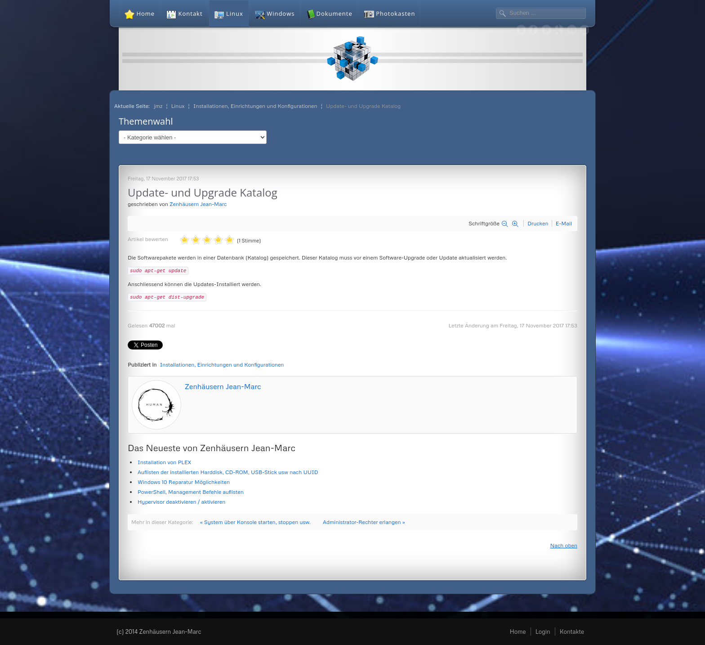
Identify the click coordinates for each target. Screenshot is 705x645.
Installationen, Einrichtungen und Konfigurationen (222, 364)
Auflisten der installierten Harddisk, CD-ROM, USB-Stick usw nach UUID (228, 472)
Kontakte (572, 631)
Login (542, 631)
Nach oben (563, 545)
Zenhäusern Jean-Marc (198, 204)
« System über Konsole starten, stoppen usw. (255, 522)
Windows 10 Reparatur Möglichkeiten (184, 482)
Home (518, 631)
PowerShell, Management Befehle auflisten (191, 491)
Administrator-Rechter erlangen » (364, 522)
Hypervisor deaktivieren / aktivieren (181, 501)
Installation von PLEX (164, 462)
